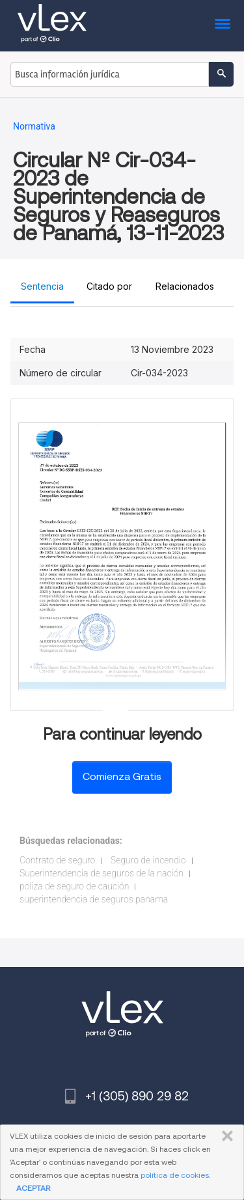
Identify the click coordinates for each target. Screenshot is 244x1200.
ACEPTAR (33, 1188)
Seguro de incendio (148, 860)
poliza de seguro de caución (74, 886)
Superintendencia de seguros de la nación (101, 873)
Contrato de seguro (57, 860)
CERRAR (225, 1136)
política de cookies (175, 1175)
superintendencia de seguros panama (94, 899)
